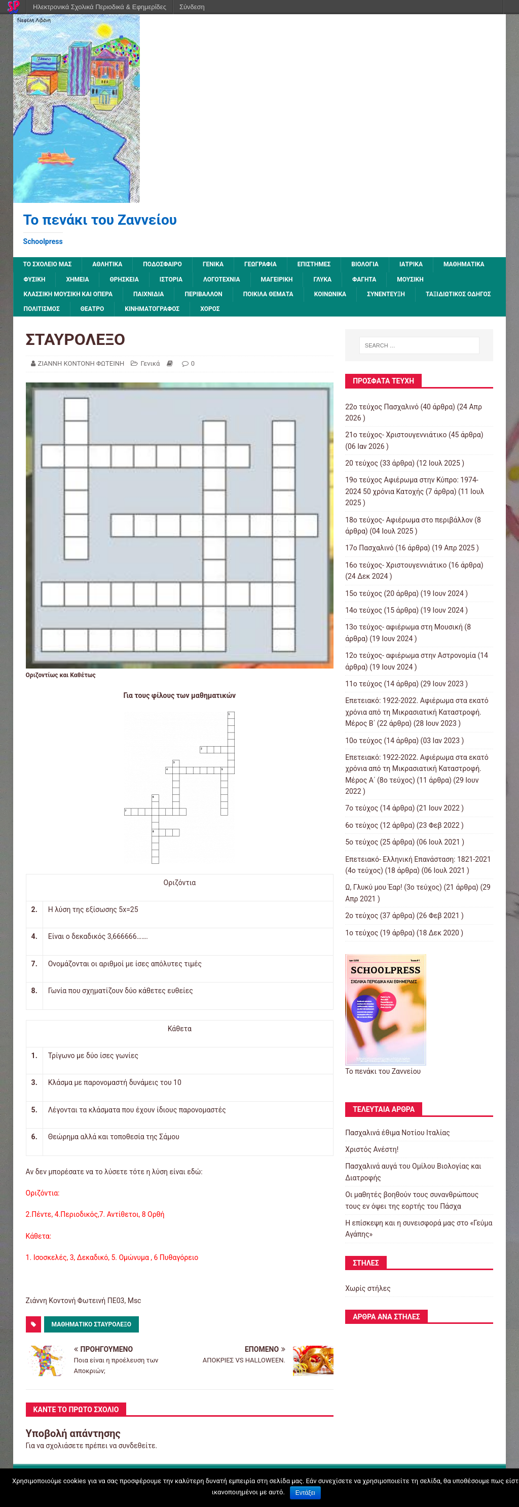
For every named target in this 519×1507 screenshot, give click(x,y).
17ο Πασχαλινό (369, 548)
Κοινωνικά (330, 294)
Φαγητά (364, 279)
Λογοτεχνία (221, 279)
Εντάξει (305, 1492)
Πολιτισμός (42, 308)
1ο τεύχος (361, 933)
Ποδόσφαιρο (162, 264)
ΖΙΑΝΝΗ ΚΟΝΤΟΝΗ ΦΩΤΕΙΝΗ (81, 363)
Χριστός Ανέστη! (371, 1149)
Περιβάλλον (203, 294)
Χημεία (77, 279)
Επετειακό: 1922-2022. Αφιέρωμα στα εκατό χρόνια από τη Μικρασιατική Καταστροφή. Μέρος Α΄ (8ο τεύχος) (417, 768)
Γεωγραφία (260, 264)
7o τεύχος (361, 808)
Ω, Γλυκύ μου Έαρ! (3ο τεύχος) (393, 887)
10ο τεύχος (363, 741)
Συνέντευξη (386, 294)
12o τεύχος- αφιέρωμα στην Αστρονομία (410, 655)
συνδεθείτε (137, 1446)
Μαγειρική (277, 279)
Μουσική (410, 279)
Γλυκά (322, 279)
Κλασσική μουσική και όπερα (68, 294)
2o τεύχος (361, 916)
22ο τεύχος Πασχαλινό (382, 407)
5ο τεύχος (361, 842)
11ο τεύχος (363, 684)
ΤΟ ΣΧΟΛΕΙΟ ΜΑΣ (47, 264)
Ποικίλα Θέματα (268, 294)
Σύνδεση (192, 7)
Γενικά (213, 264)
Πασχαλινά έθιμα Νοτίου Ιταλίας (397, 1133)
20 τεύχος (361, 463)
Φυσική (35, 279)
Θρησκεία (123, 279)
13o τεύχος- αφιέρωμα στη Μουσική (404, 627)
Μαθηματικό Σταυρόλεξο (91, 1324)
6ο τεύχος (361, 825)
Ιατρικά (411, 264)
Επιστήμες (314, 264)
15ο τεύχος (363, 593)
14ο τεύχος (363, 610)
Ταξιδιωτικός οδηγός (458, 294)
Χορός (209, 308)
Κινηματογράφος (152, 308)
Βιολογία (365, 264)
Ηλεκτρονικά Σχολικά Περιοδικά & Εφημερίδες (99, 7)
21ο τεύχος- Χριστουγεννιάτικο (396, 435)
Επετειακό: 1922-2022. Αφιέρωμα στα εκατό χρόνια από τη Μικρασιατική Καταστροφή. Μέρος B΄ (417, 711)
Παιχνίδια (148, 294)
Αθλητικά (107, 264)
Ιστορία (171, 279)
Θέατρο (92, 308)
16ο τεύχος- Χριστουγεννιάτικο (396, 565)
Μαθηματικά (464, 264)
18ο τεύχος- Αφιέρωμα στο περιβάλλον (409, 520)
